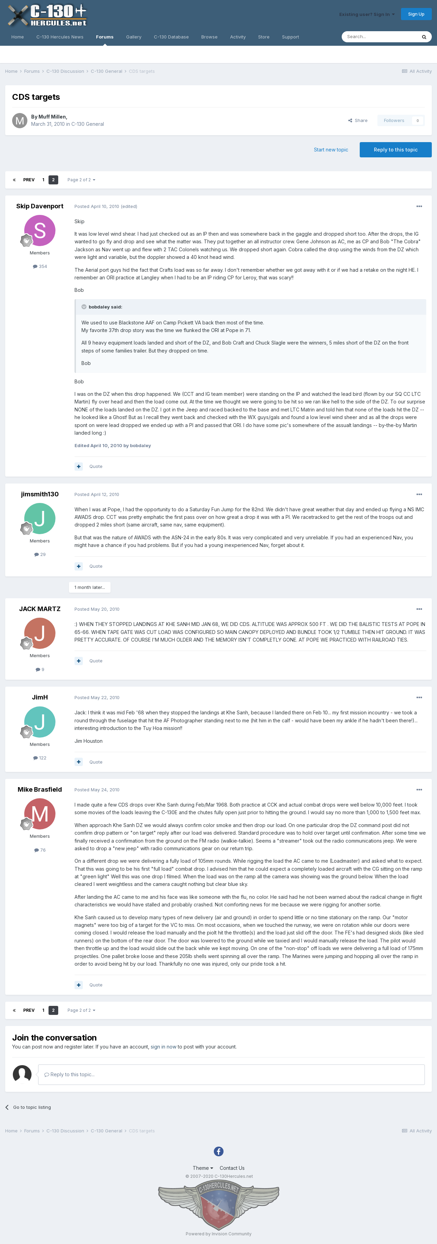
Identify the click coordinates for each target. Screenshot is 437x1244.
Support (290, 37)
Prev (29, 179)
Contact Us (232, 1168)
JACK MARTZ (40, 608)
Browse (209, 37)
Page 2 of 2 (81, 179)
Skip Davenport (39, 206)
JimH (40, 697)
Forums (105, 40)
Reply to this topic (396, 150)
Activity (238, 37)
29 (40, 554)
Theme (203, 1168)
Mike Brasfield (40, 789)
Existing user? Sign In (367, 14)
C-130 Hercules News (60, 37)
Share (358, 120)
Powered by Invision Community (219, 1233)
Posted (97, 206)
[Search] (379, 36)
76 (40, 850)
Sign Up (416, 14)
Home (17, 37)
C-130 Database (171, 37)
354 (40, 266)
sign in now (163, 1047)
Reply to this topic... (69, 1074)
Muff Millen (52, 117)
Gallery (133, 37)
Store (264, 37)
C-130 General (87, 124)
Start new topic (331, 150)
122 (39, 757)
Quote (96, 466)
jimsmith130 (40, 494)
